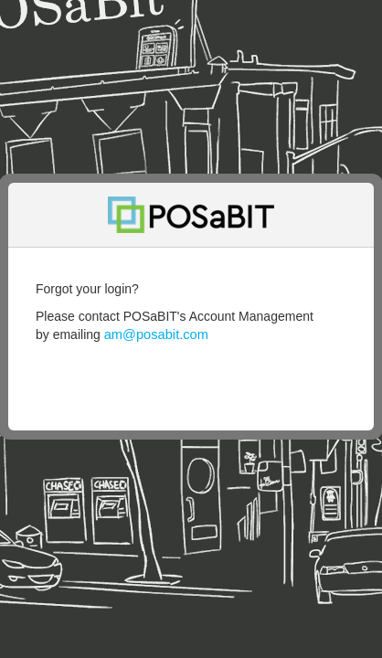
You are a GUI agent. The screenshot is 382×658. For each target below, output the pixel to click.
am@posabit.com (156, 334)
